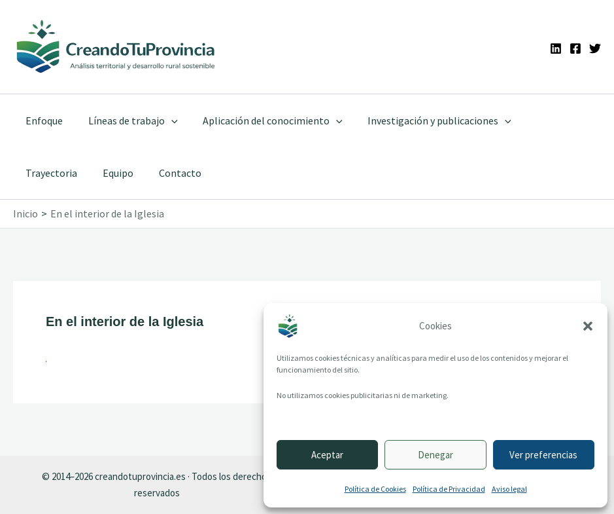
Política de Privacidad (449, 489)
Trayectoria (543, 120)
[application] (164, 120)
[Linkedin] (556, 48)
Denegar (435, 455)
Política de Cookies (375, 489)
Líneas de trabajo (126, 120)
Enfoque (42, 120)
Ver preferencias (543, 455)
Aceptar (327, 455)
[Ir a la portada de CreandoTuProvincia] (116, 47)
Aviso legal (509, 489)
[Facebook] (575, 48)
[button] (587, 326)
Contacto (96, 172)
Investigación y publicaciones (424, 120)
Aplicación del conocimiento (262, 120)
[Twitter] (595, 48)
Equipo (39, 172)
